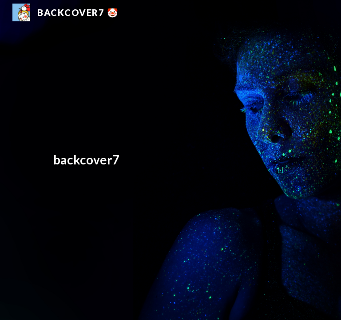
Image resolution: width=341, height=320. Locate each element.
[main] (158, 160)
